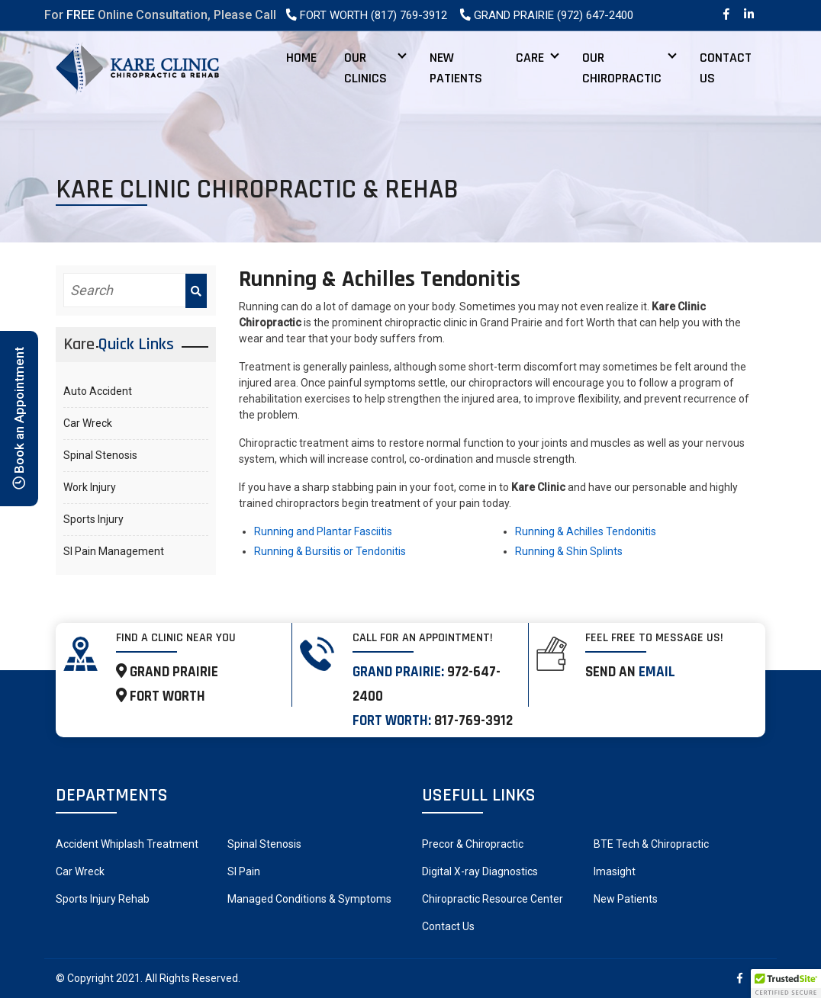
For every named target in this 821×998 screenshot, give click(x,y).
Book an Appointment (19, 418)
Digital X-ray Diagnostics (480, 871)
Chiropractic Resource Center (492, 899)
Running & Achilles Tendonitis (585, 531)
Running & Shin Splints (569, 551)
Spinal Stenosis (100, 455)
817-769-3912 (473, 720)
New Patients (456, 68)
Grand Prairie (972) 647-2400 (546, 15)
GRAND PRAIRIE (167, 672)
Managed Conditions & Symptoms (309, 899)
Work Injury (89, 487)
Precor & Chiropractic (472, 844)
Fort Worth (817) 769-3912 (366, 15)
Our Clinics (365, 68)
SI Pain (243, 871)
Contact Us (726, 68)
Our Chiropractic (622, 68)
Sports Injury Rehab (103, 899)
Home (301, 57)
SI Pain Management (113, 551)
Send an (630, 672)
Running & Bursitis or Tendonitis (330, 551)
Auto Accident (97, 391)
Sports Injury (93, 519)
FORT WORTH (160, 696)
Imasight (615, 871)
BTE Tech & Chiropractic (651, 844)
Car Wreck (87, 423)
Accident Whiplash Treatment (127, 844)
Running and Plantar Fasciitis (323, 531)
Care (530, 57)
